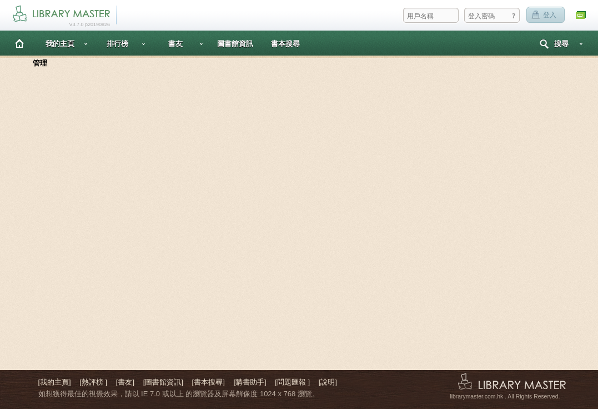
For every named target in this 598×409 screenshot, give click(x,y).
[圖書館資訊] (163, 382)
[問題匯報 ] (292, 382)
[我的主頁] (54, 382)
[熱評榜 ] (93, 382)
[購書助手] (249, 382)
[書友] (125, 382)
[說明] (328, 382)
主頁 (19, 43)
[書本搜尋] (208, 382)
